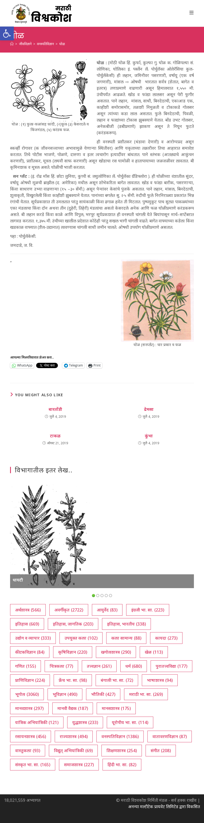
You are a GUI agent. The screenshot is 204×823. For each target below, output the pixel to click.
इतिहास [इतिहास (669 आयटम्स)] (27, 624)
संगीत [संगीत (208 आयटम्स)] (161, 750)
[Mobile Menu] (191, 12)
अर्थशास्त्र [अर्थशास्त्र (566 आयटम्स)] (28, 610)
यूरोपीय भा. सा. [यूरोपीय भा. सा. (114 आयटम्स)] (130, 722)
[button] (7, 33)
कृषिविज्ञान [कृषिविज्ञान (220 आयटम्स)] (72, 652)
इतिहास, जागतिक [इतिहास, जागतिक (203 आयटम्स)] (73, 624)
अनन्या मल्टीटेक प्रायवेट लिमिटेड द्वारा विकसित (164, 806)
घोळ (62, 43)
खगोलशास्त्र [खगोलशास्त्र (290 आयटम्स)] (116, 652)
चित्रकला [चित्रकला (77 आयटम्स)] (61, 666)
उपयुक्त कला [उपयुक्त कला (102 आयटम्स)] (81, 638)
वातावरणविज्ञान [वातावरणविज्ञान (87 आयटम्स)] (169, 736)
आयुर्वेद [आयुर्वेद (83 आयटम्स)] (107, 610)
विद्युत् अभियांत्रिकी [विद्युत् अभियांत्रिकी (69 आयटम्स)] (73, 750)
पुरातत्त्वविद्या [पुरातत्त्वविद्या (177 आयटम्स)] (171, 666)
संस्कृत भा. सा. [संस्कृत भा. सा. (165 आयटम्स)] (32, 764)
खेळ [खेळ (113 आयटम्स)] (154, 652)
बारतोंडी (55, 409)
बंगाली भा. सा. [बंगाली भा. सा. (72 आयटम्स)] (117, 680)
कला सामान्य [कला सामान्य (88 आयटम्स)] (126, 638)
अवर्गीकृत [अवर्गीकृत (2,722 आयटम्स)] (68, 610)
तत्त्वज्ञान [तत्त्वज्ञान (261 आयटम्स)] (99, 666)
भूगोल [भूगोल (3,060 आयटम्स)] (27, 694)
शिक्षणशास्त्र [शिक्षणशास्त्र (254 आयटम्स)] (122, 750)
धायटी (18, 580)
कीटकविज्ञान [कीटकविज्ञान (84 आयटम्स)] (29, 652)
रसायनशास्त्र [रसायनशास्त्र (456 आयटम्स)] (30, 736)
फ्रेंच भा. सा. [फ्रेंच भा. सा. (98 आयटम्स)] (73, 680)
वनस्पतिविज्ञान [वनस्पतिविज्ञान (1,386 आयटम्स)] (120, 736)
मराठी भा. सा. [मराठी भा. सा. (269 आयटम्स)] (146, 694)
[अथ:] (12, 43)
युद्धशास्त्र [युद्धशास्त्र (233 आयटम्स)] (85, 722)
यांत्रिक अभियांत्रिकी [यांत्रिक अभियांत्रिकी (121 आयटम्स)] (36, 722)
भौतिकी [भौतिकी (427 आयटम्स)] (103, 694)
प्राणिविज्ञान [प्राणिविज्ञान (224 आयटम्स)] (30, 680)
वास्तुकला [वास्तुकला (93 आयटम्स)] (27, 750)
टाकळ (55, 436)
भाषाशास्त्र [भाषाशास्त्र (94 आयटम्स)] (160, 680)
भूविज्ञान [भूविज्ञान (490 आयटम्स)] (65, 694)
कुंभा (149, 436)
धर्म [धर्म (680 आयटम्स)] (133, 666)
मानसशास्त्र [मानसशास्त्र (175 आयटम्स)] (116, 708)
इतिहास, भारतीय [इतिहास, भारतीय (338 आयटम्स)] (126, 624)
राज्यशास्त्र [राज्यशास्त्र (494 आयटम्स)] (74, 736)
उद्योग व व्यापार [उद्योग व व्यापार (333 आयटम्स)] (33, 638)
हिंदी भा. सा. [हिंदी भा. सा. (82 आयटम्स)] (122, 764)
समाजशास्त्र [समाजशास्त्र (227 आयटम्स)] (79, 764)
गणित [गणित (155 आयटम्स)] (25, 666)
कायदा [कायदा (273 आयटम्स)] (166, 638)
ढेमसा (149, 409)
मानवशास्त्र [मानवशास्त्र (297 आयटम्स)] (29, 708)
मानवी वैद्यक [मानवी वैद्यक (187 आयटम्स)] (72, 708)
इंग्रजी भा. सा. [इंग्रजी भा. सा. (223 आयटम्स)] (147, 610)
